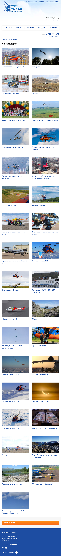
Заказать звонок (54, 36)
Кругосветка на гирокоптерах (13, 147)
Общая (34, 319)
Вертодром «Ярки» (9, 205)
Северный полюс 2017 (40, 261)
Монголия (6, 455)
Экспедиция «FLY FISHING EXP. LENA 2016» (43, 291)
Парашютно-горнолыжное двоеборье (12, 177)
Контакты (53, 28)
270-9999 (52, 34)
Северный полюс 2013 (40, 375)
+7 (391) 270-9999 (9, 545)
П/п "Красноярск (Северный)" (43, 484)
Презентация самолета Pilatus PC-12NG (15, 262)
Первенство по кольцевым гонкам (45, 120)
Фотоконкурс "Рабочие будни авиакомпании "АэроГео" (43, 177)
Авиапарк (30, 28)
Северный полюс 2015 (40, 401)
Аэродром (41, 28)
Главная (4, 39)
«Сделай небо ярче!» (9, 319)
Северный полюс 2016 (10, 428)
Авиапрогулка (37, 67)
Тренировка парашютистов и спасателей (43, 148)
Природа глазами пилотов (12, 484)
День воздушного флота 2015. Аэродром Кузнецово (13, 512)
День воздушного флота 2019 (13, 120)
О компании (7, 28)
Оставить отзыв (9, 523)
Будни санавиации (39, 346)
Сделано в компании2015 (11, 552)
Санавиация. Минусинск (11, 94)
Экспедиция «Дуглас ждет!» (12, 290)
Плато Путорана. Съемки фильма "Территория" (44, 456)
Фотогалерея (13, 39)
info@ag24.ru (55, 21)
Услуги (18, 28)
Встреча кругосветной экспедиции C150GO (45, 233)
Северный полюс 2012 (10, 375)
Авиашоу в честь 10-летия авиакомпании (12, 347)
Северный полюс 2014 (10, 401)
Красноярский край (39, 205)
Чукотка (35, 94)
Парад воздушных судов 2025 (13, 67)
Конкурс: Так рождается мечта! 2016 (45, 428)
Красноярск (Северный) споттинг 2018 (15, 233)
